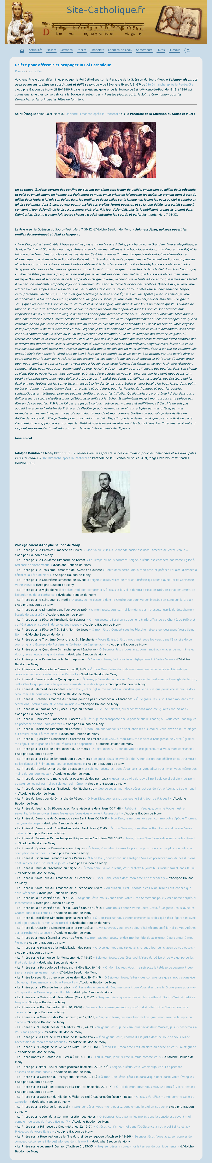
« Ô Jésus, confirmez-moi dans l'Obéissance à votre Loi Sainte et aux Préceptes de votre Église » (102, 1129)
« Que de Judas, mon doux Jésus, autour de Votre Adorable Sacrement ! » (105, 791)
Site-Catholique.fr (106, 10)
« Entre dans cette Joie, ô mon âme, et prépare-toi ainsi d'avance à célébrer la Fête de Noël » (106, 572)
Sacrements (144, 50)
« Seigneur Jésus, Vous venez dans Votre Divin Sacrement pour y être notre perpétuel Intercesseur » (105, 900)
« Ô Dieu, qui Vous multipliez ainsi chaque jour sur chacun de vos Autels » (144, 948)
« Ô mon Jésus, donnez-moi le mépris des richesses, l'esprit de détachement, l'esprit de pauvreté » (105, 612)
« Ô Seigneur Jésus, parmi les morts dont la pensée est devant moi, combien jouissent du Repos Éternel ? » (103, 1119)
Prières (82, 50)
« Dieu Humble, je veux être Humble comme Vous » (127, 1057)
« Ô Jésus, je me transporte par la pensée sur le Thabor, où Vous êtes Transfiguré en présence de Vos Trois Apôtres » (105, 722)
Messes (51, 50)
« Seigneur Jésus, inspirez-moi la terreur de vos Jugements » (137, 1147)
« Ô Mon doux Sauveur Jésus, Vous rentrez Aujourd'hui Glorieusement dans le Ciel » (105, 871)
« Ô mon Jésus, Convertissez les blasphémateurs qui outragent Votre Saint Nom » (104, 632)
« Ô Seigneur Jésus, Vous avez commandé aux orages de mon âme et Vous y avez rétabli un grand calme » (104, 652)
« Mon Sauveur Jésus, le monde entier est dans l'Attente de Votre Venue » (136, 550)
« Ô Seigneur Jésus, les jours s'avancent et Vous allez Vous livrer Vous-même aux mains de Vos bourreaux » (106, 771)
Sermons (66, 50)
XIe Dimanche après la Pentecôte (169, 85)
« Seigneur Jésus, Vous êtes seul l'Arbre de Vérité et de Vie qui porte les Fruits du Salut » (104, 960)
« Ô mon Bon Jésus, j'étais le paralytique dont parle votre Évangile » (146, 1077)
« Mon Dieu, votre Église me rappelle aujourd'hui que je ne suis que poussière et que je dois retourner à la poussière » (105, 692)
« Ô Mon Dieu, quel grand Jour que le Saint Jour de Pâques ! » (128, 799)
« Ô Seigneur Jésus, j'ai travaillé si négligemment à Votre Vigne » (130, 660)
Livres (161, 50)
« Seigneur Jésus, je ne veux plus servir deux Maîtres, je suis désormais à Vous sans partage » (106, 1030)
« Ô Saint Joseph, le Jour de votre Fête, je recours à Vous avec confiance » (141, 749)
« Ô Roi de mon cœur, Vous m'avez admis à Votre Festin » (154, 1087)
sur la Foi (35, 72)
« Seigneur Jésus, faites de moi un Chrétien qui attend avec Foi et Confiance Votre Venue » (104, 582)
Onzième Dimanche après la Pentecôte (93, 114)
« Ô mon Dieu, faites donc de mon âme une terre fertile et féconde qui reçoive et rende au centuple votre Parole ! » (101, 672)
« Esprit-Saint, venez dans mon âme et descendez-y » (130, 878)
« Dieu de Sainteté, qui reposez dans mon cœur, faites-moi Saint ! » (141, 709)
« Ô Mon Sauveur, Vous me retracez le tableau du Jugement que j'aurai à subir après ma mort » (104, 970)
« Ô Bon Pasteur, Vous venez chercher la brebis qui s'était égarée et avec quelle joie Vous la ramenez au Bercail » (105, 920)
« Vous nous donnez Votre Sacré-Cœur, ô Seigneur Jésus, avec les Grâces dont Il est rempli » (105, 910)
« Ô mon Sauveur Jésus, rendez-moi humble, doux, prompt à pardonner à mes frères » (104, 940)
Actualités (35, 50)
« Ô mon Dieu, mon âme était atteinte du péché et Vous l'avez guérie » (105, 1050)
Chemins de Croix (120, 50)
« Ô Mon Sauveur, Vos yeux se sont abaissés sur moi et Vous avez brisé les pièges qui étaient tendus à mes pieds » (105, 731)
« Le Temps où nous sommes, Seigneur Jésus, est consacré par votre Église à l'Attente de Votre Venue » (105, 562)
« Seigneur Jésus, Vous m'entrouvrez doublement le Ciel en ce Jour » (120, 1107)
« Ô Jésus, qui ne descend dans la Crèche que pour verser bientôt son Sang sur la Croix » (131, 600)
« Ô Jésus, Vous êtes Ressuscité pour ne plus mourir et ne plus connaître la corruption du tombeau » (103, 851)
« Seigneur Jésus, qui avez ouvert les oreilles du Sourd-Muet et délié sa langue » (105, 1000)
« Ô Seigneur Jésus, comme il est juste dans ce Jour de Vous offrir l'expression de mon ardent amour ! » (102, 1040)
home (22, 50)
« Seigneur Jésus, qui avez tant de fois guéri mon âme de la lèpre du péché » (103, 1020)
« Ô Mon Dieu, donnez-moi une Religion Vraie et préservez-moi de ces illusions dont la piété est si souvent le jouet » (105, 861)
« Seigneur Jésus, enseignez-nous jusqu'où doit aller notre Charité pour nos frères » (101, 1010)
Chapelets (97, 50)
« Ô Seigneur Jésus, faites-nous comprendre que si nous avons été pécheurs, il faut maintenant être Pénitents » (105, 980)
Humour (174, 50)
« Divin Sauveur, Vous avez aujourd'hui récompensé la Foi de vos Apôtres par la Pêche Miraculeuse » (105, 930)
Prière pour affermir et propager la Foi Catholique (63, 65)
